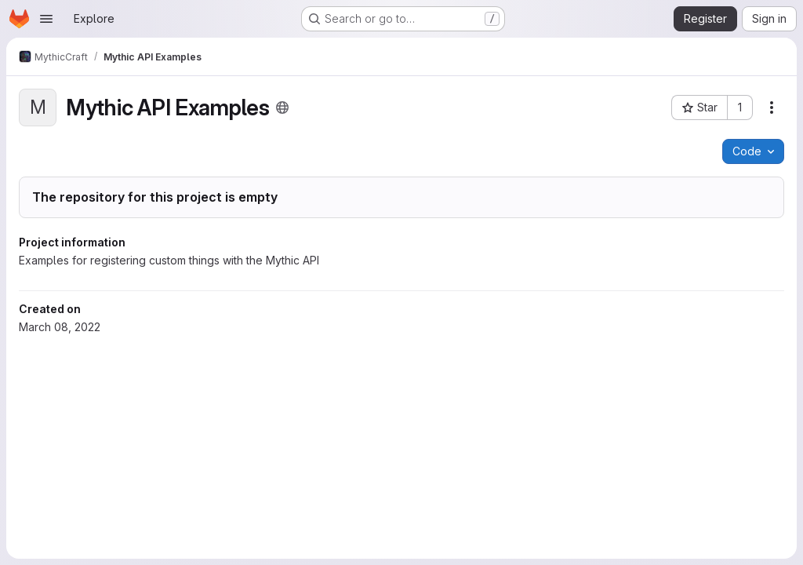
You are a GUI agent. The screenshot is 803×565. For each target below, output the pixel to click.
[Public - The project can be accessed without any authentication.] (282, 107)
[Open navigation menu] (46, 18)
